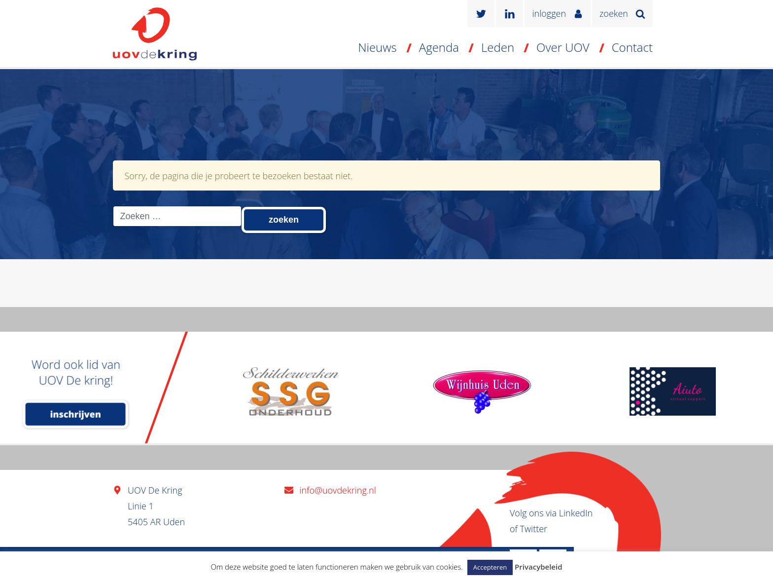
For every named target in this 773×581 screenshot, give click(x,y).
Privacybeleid (538, 567)
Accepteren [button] (490, 567)
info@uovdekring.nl (337, 490)
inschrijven (75, 414)
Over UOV (563, 47)
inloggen (549, 13)
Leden (497, 47)
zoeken (613, 13)
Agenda (439, 47)
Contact (632, 47)
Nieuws (377, 47)
